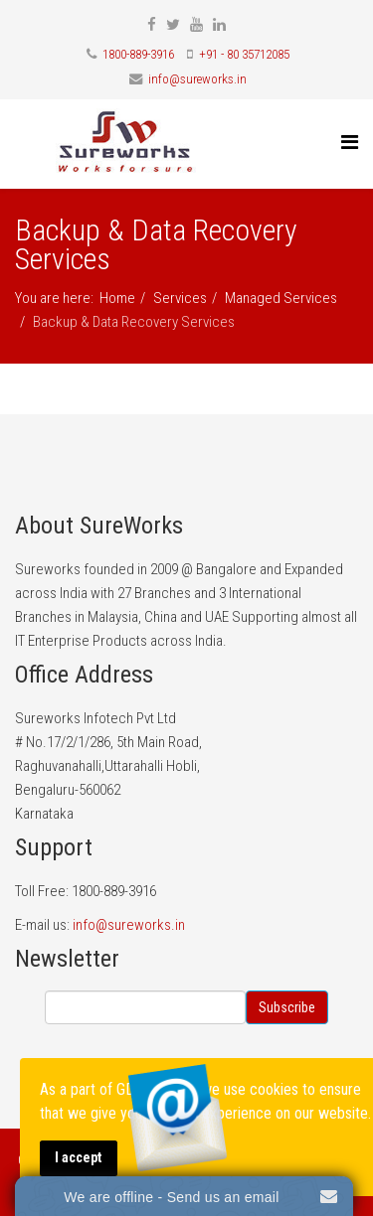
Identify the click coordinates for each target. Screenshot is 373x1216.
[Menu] (349, 142)
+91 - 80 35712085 (244, 54)
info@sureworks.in (197, 79)
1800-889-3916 (138, 54)
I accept (78, 1157)
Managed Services (281, 298)
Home (117, 298)
